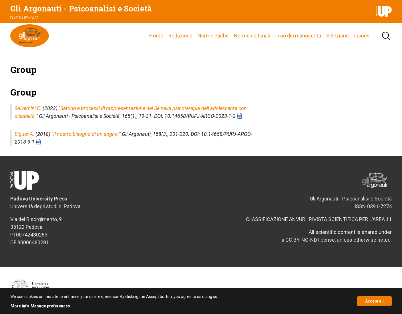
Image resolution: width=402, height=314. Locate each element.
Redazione (180, 36)
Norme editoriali (252, 36)
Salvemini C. (28, 108)
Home (156, 36)
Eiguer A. (24, 134)
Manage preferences (50, 307)
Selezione (337, 36)
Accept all (374, 302)
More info (20, 307)
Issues (362, 36)
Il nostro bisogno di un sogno (85, 134)
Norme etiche (213, 36)
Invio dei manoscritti (298, 36)
